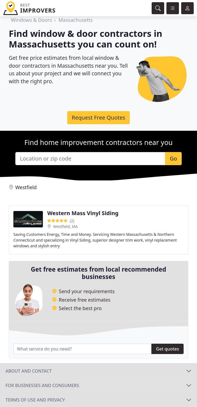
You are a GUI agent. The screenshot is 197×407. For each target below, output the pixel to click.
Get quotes (167, 349)
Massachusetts (75, 20)
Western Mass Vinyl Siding (83, 213)
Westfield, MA (65, 226)
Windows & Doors (31, 20)
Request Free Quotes (98, 117)
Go (173, 158)
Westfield (26, 187)
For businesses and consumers (42, 385)
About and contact (28, 371)
